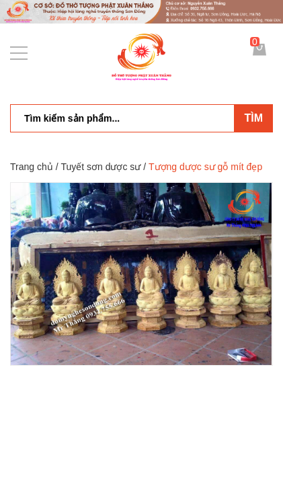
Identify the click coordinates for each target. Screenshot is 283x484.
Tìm (253, 118)
